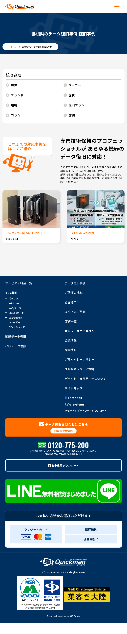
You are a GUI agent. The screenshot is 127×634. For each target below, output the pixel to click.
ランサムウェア (17, 327)
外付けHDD (14, 303)
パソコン (13, 298)
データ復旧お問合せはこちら (63, 427)
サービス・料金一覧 (18, 283)
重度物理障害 (15, 317)
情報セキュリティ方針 (79, 369)
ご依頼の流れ (74, 292)
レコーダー (14, 322)
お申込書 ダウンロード (63, 465)
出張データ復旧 (15, 346)
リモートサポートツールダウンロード (86, 410)
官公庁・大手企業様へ (79, 331)
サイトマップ (74, 388)
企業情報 (71, 340)
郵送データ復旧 (15, 336)
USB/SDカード (16, 312)
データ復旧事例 (75, 283)
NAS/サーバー (16, 308)
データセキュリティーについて (85, 378)
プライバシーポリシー (79, 359)
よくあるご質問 (75, 312)
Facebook (73, 397)
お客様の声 (72, 302)
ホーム (13, 46)
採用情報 (71, 350)
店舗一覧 (71, 321)
